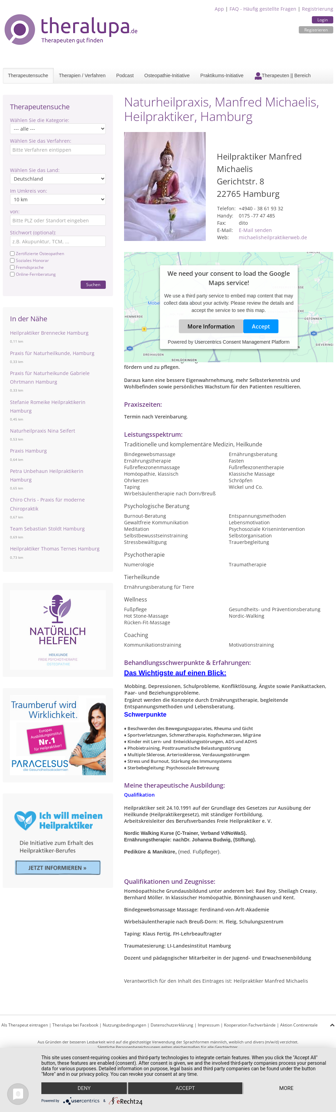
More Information (211, 326)
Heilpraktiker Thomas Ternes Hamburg (55, 548)
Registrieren (316, 30)
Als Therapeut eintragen (24, 1025)
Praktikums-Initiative (221, 75)
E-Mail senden (255, 230)
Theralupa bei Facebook (75, 1025)
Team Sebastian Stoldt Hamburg (47, 528)
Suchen (93, 284)
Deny (84, 1088)
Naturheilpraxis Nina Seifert (42, 430)
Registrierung (317, 9)
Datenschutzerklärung (172, 1025)
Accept (261, 326)
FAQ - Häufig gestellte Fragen (263, 9)
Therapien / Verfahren (82, 75)
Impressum (209, 1025)
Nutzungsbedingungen (124, 1025)
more (286, 1088)
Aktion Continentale (299, 1025)
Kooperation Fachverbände (250, 1025)
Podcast (125, 75)
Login (322, 20)
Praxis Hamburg (28, 450)
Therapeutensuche (28, 75)
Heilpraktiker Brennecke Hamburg (49, 333)
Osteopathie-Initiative (167, 75)
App (219, 9)
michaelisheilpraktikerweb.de (273, 237)
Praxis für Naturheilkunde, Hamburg (52, 353)
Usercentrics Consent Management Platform (242, 341)
